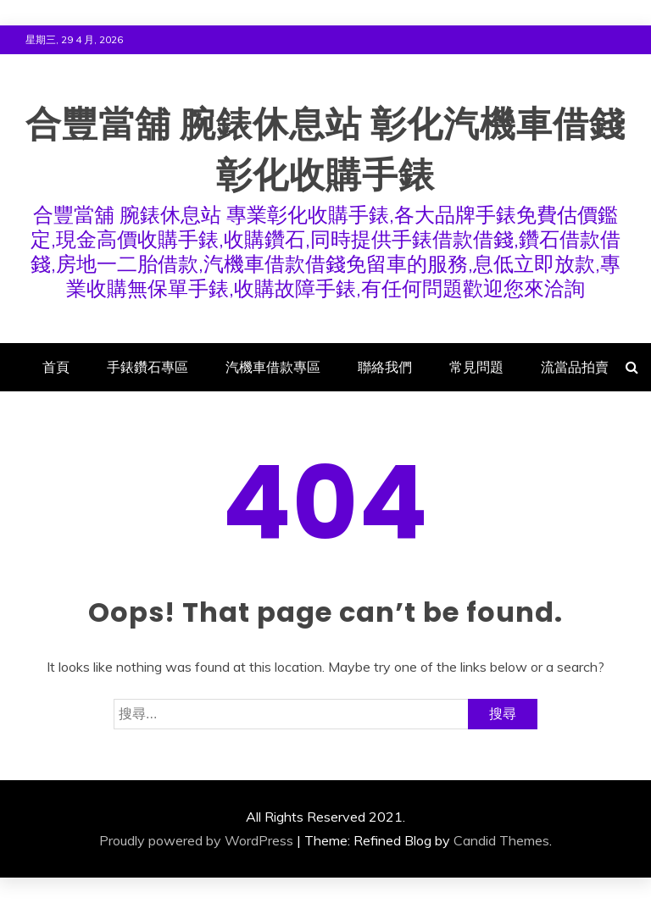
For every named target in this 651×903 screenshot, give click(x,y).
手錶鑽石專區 (147, 366)
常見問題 (476, 366)
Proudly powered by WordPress (196, 840)
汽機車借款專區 (272, 366)
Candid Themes (501, 840)
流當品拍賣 (575, 366)
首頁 (56, 366)
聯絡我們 (385, 366)
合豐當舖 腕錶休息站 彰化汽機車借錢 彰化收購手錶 (326, 147)
